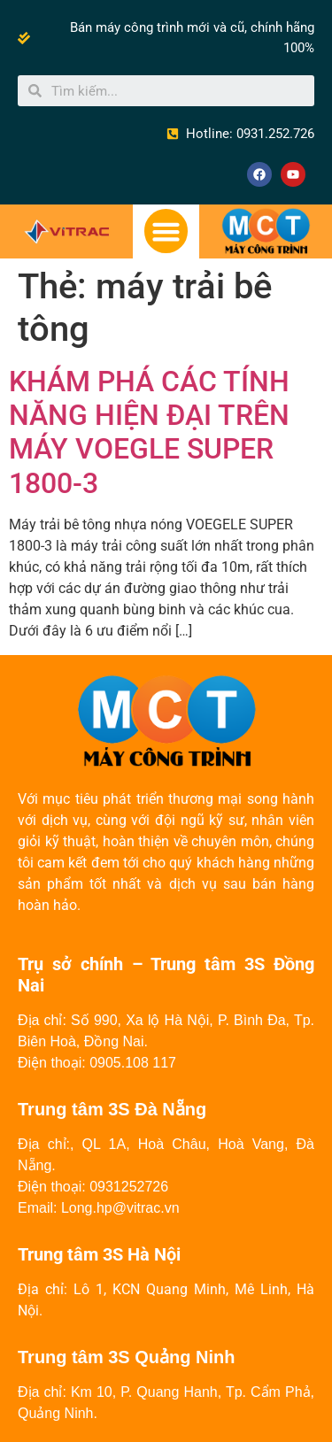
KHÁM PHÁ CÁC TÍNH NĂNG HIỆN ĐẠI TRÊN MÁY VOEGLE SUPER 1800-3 (149, 432)
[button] (166, 231)
